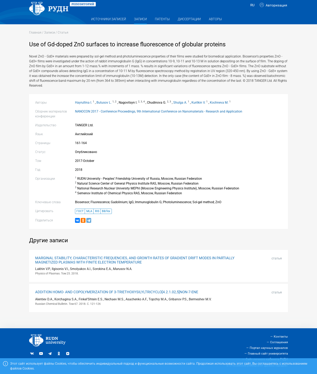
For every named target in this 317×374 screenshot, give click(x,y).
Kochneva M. (219, 111)
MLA (89, 219)
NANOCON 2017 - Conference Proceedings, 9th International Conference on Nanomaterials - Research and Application (158, 119)
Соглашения (279, 342)
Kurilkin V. (198, 111)
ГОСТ (79, 219)
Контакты (281, 336)
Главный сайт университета (268, 353)
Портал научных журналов (269, 348)
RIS (97, 219)
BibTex (106, 219)
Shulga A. (180, 111)
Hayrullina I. (83, 111)
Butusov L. (104, 111)
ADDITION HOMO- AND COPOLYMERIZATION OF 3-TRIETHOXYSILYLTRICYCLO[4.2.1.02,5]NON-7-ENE (116, 300)
